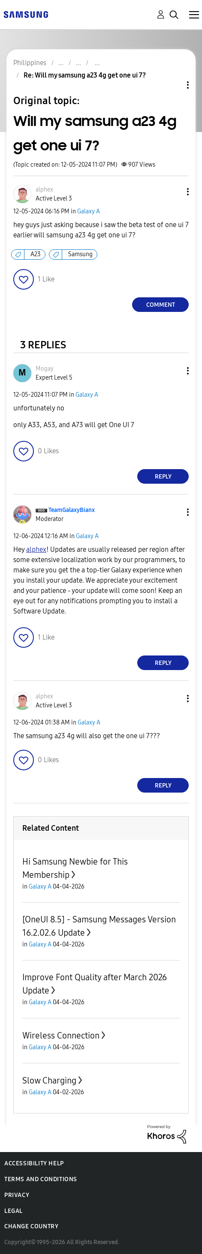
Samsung (80, 254)
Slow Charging (49, 1080)
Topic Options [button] (173, 85)
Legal (13, 1211)
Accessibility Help (34, 1163)
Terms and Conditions (40, 1179)
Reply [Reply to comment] (163, 476)
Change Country (31, 1226)
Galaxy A (88, 211)
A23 (35, 254)
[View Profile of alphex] (44, 189)
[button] (173, 191)
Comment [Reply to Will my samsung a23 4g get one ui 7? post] (160, 304)
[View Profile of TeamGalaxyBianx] (71, 510)
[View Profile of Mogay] (45, 368)
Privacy (16, 1195)
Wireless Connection (60, 1035)
